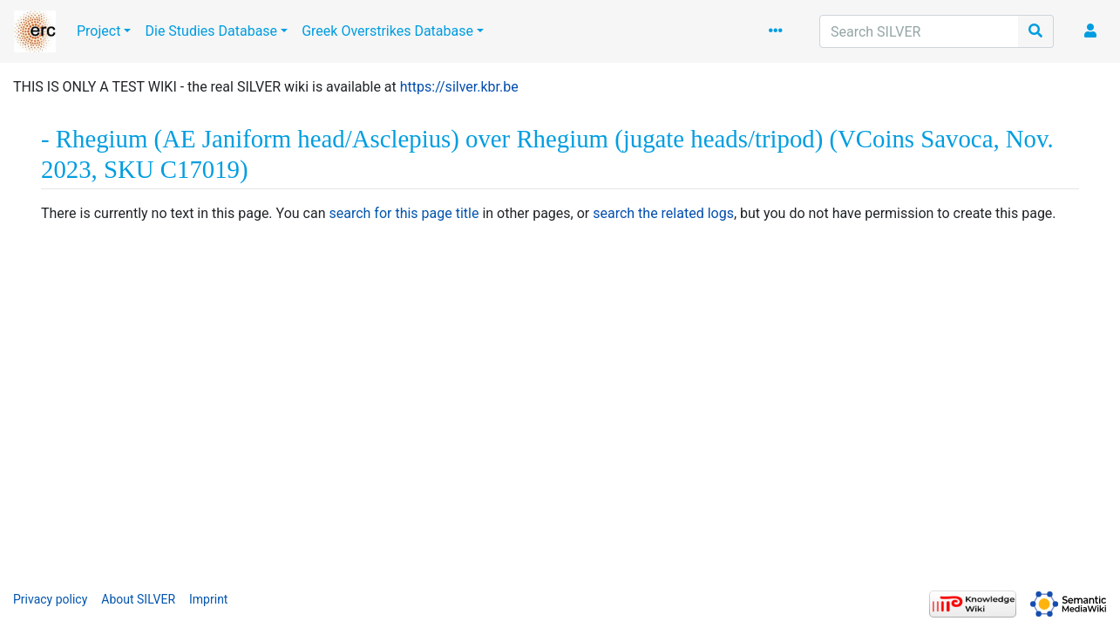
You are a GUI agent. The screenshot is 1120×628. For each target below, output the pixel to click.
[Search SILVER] (919, 31)
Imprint (208, 599)
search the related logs (663, 213)
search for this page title (404, 213)
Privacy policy (50, 599)
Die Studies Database (211, 31)
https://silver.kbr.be (459, 86)
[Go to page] (1036, 31)
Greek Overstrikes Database (387, 31)
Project (98, 31)
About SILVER (138, 599)
